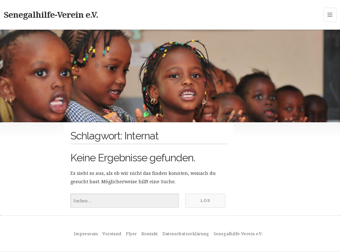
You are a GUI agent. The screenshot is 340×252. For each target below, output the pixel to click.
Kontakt (149, 234)
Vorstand (111, 234)
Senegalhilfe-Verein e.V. (51, 14)
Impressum (86, 234)
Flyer (131, 234)
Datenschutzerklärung (185, 234)
